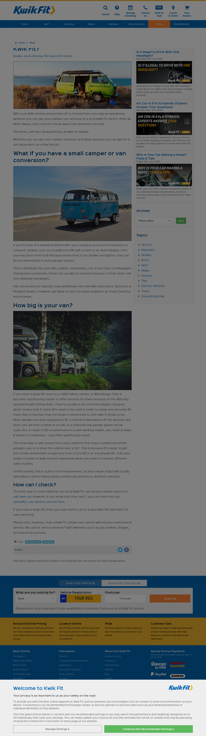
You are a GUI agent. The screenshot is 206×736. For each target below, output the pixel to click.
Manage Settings (57, 729)
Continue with (148, 729)
